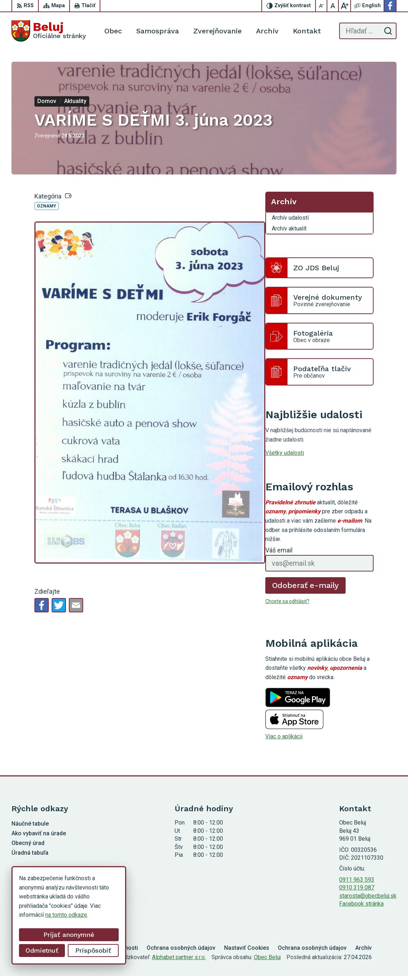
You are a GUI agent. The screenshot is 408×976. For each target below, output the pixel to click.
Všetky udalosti (284, 452)
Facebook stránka (361, 903)
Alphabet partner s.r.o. (179, 957)
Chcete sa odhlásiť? (287, 601)
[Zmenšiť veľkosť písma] (321, 5)
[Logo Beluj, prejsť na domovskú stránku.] (48, 31)
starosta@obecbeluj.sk (368, 895)
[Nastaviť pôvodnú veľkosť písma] (333, 5)
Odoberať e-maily (305, 585)
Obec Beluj (267, 957)
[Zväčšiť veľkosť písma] (344, 5)
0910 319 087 (356, 887)
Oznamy (46, 206)
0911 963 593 (356, 879)
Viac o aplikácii (284, 736)
